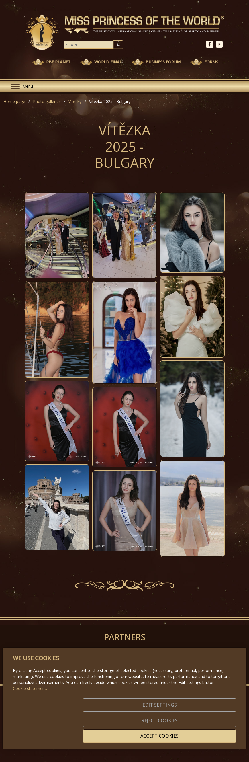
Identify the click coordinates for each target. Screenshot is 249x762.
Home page (14, 101)
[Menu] (19, 86)
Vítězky (74, 101)
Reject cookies (151, 732)
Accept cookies (209, 732)
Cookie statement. (30, 712)
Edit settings (94, 732)
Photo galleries (47, 101)
